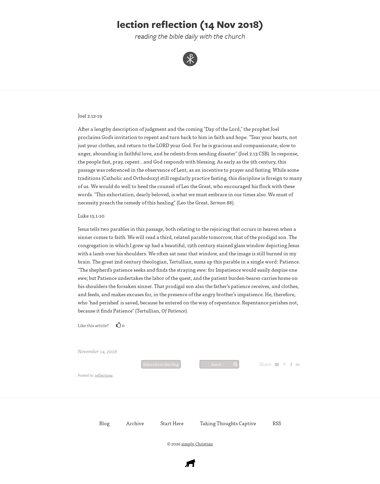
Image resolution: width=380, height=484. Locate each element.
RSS (277, 423)
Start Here (171, 423)
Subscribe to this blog (161, 364)
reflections (104, 375)
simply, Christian (197, 443)
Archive (135, 423)
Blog (104, 423)
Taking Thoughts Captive (228, 423)
